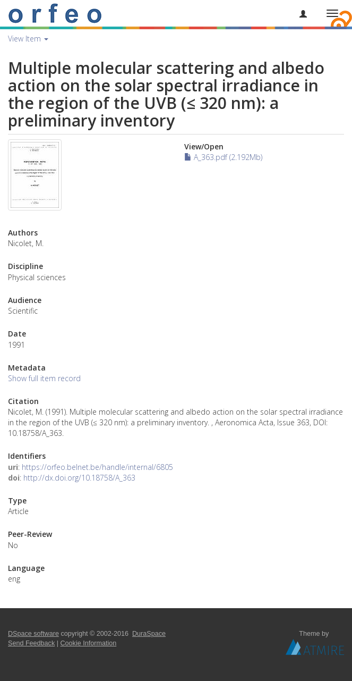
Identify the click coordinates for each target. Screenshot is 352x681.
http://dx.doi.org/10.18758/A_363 (79, 478)
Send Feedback (31, 643)
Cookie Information (89, 643)
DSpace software (33, 633)
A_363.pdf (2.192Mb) (223, 157)
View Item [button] (28, 38)
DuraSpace (149, 633)
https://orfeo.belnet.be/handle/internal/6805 (97, 467)
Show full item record (44, 378)
